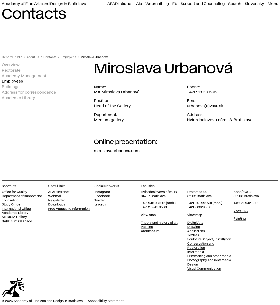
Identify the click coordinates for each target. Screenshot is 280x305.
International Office (16, 208)
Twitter (99, 200)
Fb (174, 4)
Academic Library (18, 98)
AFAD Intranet (119, 4)
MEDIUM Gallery (14, 217)
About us (33, 57)
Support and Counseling (203, 4)
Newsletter (56, 200)
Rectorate (11, 70)
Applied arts (196, 231)
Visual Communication (204, 268)
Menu (273, 4)
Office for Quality (14, 192)
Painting (147, 226)
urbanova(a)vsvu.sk (205, 106)
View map (148, 215)
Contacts (49, 57)
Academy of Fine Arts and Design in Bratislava (44, 4)
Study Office (11, 204)
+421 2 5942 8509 (246, 203)
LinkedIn (100, 204)
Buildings (10, 87)
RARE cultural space (17, 221)
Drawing (193, 226)
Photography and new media (209, 260)
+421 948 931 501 (153, 203)
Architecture (150, 231)
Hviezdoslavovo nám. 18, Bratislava (219, 120)
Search (234, 4)
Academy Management (24, 76)
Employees (68, 57)
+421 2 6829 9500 (200, 207)
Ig (167, 4)
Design (192, 264)
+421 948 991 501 (199, 203)
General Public (12, 57)
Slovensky (254, 4)
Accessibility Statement (106, 301)
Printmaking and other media (209, 256)
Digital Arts (195, 222)
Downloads (56, 204)
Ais (139, 4)
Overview (11, 65)
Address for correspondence (29, 92)
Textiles (193, 235)
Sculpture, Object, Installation (209, 239)
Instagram (102, 192)
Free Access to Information (69, 208)
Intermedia (195, 252)
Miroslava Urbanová (95, 57)
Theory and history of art (159, 222)
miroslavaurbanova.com (117, 151)
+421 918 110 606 (202, 92)
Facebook (102, 196)
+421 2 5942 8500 (154, 207)
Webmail (154, 4)
